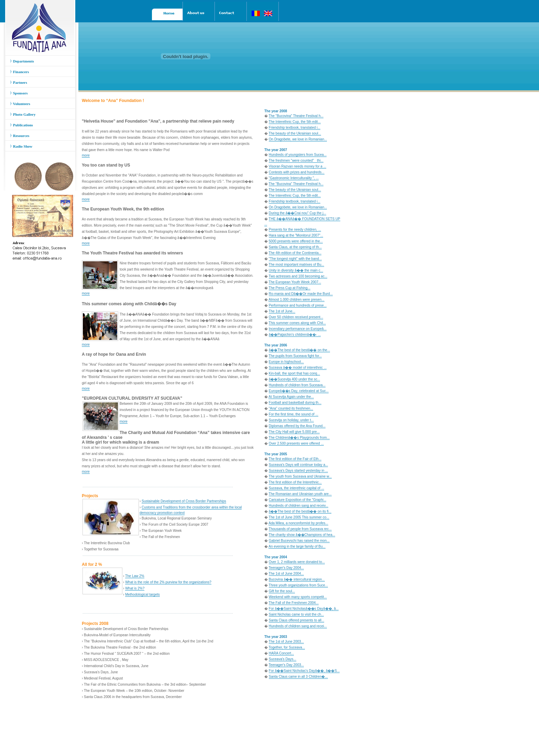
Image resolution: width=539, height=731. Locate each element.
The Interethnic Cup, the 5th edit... (295, 122)
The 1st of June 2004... (286, 573)
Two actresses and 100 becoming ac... (298, 276)
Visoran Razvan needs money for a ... (297, 166)
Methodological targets (142, 594)
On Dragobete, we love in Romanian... (298, 139)
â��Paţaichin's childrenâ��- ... (295, 334)
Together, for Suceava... (287, 647)
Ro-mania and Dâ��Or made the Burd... (301, 294)
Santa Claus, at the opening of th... (295, 247)
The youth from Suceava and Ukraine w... (300, 476)
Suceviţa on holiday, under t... (291, 420)
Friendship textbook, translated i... (294, 127)
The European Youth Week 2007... (295, 282)
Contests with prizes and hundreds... (296, 172)
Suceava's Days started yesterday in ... (298, 470)
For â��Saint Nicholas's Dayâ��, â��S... (304, 671)
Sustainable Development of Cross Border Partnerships (184, 501)
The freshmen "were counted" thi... (296, 160)
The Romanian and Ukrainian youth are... (300, 494)
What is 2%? (134, 588)
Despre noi (31, 716)
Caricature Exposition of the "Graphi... (298, 500)
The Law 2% (134, 576)
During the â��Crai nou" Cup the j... (297, 213)
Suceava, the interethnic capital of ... (296, 488)
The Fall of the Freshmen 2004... (294, 603)
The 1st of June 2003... (286, 641)
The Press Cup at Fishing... (289, 288)
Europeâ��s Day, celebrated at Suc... (299, 391)
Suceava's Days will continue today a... (298, 465)
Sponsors (19, 93)
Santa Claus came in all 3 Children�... (298, 676)
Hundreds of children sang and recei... (298, 626)
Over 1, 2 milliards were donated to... (297, 562)
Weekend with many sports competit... (298, 597)
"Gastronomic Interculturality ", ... (294, 178)
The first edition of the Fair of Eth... (295, 459)
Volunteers (20, 104)
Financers (19, 72)
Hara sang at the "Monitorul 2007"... (296, 235)
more (86, 155)
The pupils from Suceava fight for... (295, 356)
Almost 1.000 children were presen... (296, 299)
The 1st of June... (282, 311)
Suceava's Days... (282, 659)
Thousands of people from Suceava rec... (300, 529)
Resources (19, 136)
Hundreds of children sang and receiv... (298, 505)
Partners (18, 82)
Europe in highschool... (286, 362)
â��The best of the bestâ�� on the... (299, 350)
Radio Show (21, 146)
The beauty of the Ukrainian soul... (295, 133)
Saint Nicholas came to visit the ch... (296, 614)
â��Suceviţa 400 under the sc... (294, 379)
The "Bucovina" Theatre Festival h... (296, 116)
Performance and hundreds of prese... (298, 305)
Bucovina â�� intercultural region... (297, 579)
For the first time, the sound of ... (293, 414)
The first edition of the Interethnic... (295, 482)
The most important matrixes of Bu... (296, 264)
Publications (21, 125)
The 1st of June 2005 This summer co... (299, 517)
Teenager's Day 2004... (286, 568)
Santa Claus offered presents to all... (296, 620)
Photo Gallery (22, 114)
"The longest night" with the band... (295, 259)
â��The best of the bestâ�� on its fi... (300, 511)
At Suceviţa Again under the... (291, 397)
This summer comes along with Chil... (297, 323)
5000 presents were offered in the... (296, 241)
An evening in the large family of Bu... (297, 546)
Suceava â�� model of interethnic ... (298, 367)
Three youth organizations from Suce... (298, 585)
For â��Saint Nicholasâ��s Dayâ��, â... (304, 608)
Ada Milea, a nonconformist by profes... (298, 523)
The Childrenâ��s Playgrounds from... (299, 437)
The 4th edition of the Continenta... (295, 253)
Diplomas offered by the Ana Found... (297, 426)
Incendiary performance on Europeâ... (298, 329)
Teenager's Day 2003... (286, 665)
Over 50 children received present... (296, 317)
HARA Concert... (281, 653)
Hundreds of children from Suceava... (297, 385)
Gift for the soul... (282, 591)
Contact (48, 716)
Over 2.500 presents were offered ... (296, 443)
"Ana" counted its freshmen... (291, 408)
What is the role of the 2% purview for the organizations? (168, 582)
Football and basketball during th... (295, 402)
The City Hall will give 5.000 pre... (294, 432)
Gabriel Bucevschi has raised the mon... (299, 540)
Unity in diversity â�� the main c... (296, 270)
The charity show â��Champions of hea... (302, 535)
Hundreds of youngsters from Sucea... (298, 155)
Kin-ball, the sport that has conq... (294, 373)
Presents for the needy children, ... (295, 229)
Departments (22, 61)
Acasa (15, 716)
